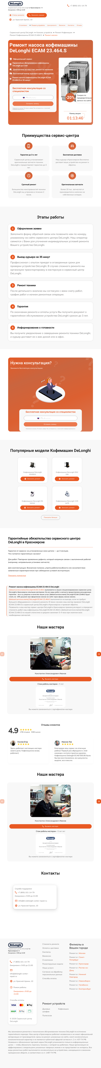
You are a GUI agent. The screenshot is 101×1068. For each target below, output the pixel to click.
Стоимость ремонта (50, 944)
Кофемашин (63, 1009)
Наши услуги (48, 968)
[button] (99, 654)
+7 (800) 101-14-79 (78, 6)
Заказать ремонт (33, 479)
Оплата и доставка (50, 948)
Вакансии (62, 25)
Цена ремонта (51, 25)
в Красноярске (36, 8)
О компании (23, 25)
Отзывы (79, 25)
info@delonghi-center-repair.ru (19, 973)
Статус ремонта (16, 15)
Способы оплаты (49, 978)
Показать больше (50, 517)
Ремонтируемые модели (52, 964)
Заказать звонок (36, 15)
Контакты (71, 25)
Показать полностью (17, 575)
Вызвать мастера (50, 679)
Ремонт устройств (38, 25)
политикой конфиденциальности (66, 428)
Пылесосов (47, 1015)
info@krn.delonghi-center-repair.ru (31, 900)
